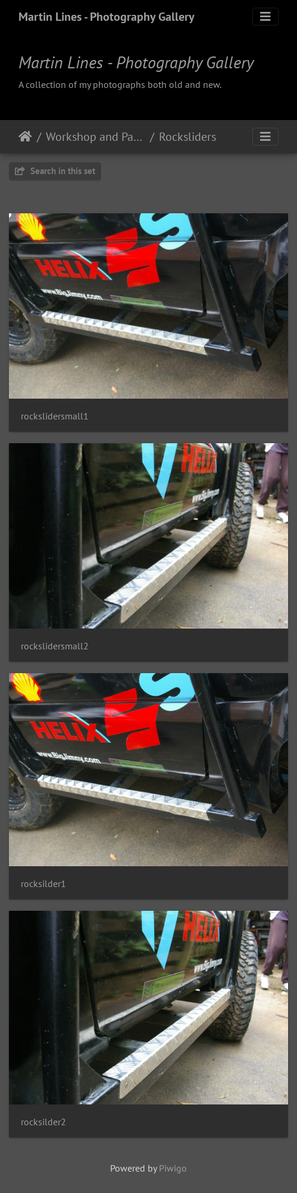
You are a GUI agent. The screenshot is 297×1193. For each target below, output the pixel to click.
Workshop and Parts (95, 136)
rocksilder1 (43, 883)
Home (25, 137)
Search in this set (55, 170)
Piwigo (173, 1168)
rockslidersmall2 (55, 646)
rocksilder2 (43, 1122)
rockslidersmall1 (55, 416)
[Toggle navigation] (265, 17)
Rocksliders (187, 136)
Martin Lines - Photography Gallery (106, 16)
